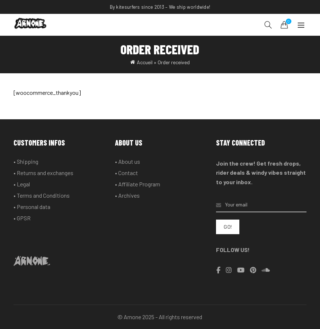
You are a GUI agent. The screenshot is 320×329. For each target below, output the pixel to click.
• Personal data (32, 206)
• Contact (126, 172)
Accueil (145, 62)
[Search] (268, 24)
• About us (127, 161)
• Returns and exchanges (43, 172)
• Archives (127, 195)
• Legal (22, 184)
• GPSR (22, 217)
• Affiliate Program (137, 184)
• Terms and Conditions (42, 195)
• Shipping (26, 161)
